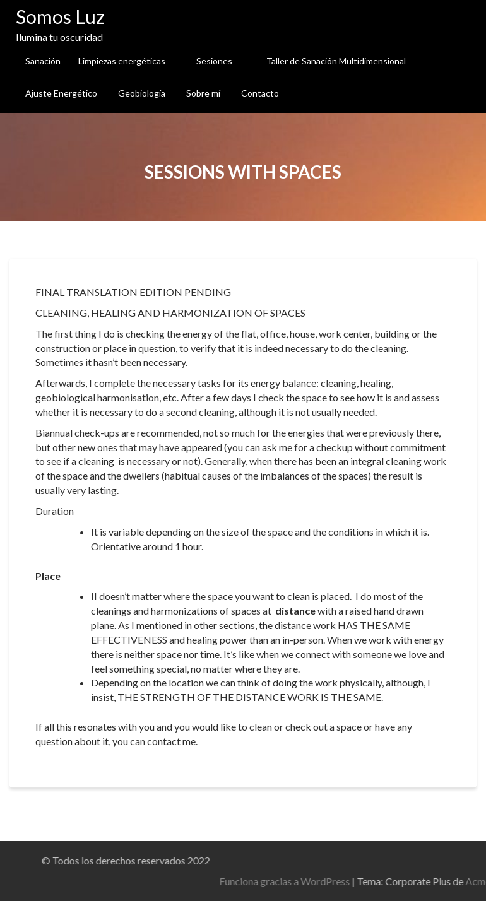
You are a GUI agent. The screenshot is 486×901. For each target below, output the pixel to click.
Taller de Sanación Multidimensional (336, 61)
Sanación (43, 61)
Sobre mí (203, 93)
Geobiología (141, 93)
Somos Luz (60, 16)
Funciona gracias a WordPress (367, 881)
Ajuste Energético (61, 93)
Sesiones (214, 61)
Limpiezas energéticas (121, 61)
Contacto (260, 93)
